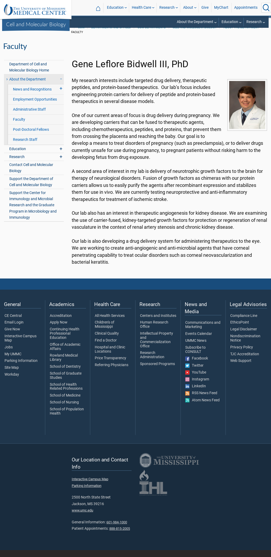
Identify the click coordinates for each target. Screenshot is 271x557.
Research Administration (152, 362)
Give (205, 7)
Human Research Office (154, 331)
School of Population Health (67, 418)
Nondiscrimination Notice (245, 345)
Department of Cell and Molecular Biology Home (29, 74)
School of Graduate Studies (66, 382)
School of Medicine (65, 402)
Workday (11, 381)
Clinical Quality (107, 340)
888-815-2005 (119, 535)
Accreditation (61, 323)
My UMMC (12, 361)
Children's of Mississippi (104, 331)
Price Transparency (110, 365)
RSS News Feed (201, 400)
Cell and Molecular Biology (36, 24)
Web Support (240, 368)
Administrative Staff (29, 116)
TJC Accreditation (244, 361)
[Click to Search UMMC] (266, 7)
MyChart (221, 7)
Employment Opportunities (35, 106)
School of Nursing (64, 409)
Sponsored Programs (157, 371)
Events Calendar (198, 341)
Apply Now (58, 329)
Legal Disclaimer (243, 336)
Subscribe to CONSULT (195, 356)
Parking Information (21, 368)
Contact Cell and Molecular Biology (31, 174)
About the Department (195, 22)
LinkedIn (195, 393)
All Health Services (110, 323)
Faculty (19, 126)
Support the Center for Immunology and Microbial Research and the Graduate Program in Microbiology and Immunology (33, 211)
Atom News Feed (202, 407)
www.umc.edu (82, 517)
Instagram (197, 386)
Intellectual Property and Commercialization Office (156, 346)
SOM (81, 34)
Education (115, 7)
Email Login (14, 329)
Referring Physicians (111, 372)
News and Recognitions (32, 96)
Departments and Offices (111, 34)
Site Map (11, 374)
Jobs (8, 354)
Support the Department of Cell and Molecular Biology (31, 188)
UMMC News (195, 347)
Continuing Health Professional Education (64, 340)
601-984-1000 (116, 529)
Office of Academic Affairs (65, 353)
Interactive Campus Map (20, 345)
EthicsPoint (239, 329)
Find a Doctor (106, 347)
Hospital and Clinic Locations (110, 356)
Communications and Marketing (202, 331)
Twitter (194, 372)
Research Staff (25, 146)
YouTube (195, 379)
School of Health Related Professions (66, 393)
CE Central (13, 323)
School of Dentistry (65, 373)
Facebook (196, 365)
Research (167, 7)
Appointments (246, 7)
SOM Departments (152, 34)
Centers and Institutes (158, 323)
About (188, 7)
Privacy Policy (241, 354)
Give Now (12, 336)
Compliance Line (243, 323)
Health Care (141, 7)
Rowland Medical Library (64, 364)
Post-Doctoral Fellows (31, 136)
